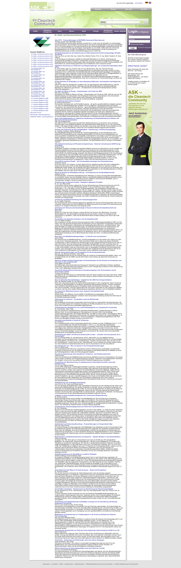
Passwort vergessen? (145, 47)
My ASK (144, 9)
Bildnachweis (79, 564)
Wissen (113, 9)
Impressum (46, 564)
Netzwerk (98, 9)
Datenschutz (69, 564)
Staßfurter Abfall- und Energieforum (41, 116)
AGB (61, 564)
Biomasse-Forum (35, 112)
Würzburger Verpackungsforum (40, 114)
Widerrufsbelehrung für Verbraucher (126, 564)
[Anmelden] (138, 3)
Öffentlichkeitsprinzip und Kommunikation (99, 564)
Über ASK (128, 9)
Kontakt (54, 564)
